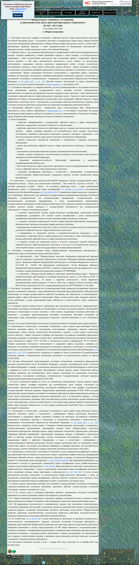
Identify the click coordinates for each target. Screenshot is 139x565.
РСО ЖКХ (68, 13)
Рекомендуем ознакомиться (19, 10)
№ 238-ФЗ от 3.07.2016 (72, 189)
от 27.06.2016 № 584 (48, 192)
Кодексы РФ (96, 13)
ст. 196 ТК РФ (48, 466)
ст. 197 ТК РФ (74, 472)
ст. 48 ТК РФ (34, 519)
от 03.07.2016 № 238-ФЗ (58, 460)
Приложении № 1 (54, 84)
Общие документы (82, 12)
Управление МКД (55, 13)
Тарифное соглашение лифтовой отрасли (39, 17)
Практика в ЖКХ (110, 13)
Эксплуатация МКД (41, 12)
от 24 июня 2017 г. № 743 (31, 81)
